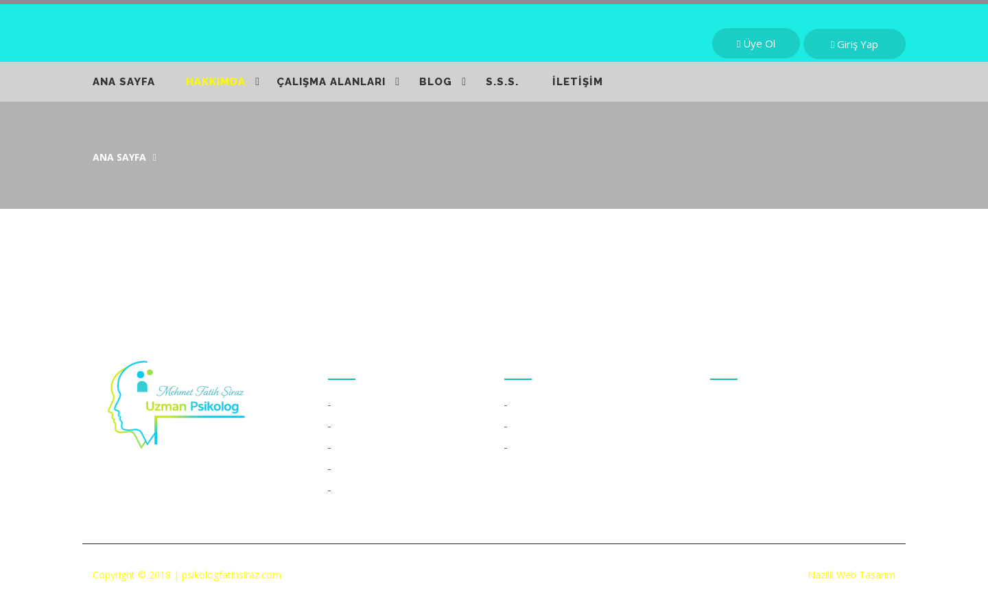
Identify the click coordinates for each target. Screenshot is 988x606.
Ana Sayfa (119, 157)
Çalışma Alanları (372, 448)
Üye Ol (756, 43)
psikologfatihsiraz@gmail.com (804, 500)
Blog (347, 490)
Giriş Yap (854, 44)
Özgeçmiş (360, 405)
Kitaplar (355, 427)
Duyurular (359, 469)
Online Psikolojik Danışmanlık (579, 448)
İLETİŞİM (577, 82)
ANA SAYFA (124, 82)
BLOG (435, 82)
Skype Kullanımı (549, 427)
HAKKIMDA (216, 82)
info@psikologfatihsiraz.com (800, 468)
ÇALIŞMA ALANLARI (331, 82)
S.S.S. (502, 82)
